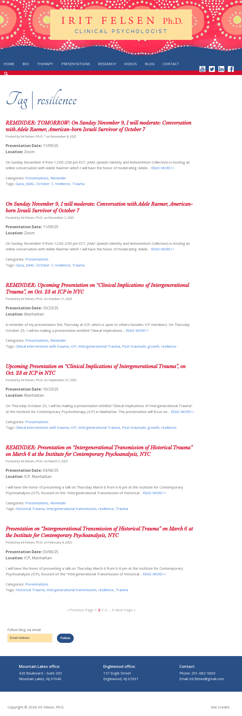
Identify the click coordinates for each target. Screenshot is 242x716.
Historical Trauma (30, 508)
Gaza (20, 183)
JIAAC (30, 183)
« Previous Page (80, 609)
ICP (73, 346)
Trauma (78, 183)
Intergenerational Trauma (99, 346)
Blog (150, 63)
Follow (65, 638)
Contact (171, 63)
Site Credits (220, 707)
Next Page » (125, 609)
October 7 (44, 183)
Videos (130, 63)
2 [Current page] (99, 609)
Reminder (58, 178)
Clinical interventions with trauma (42, 346)
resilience (62, 183)
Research (107, 63)
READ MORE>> (162, 168)
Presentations (75, 63)
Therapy (45, 63)
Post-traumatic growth (140, 346)
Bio (25, 63)
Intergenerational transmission (71, 508)
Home (9, 63)
